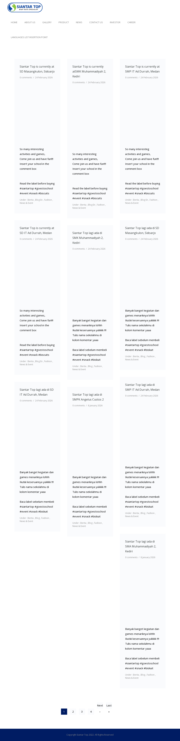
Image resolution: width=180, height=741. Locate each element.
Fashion (48, 199)
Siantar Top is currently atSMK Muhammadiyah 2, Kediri (89, 71)
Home (14, 22)
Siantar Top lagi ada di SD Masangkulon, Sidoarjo (142, 230)
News (79, 22)
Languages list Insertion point (29, 37)
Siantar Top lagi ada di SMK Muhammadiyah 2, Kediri (87, 238)
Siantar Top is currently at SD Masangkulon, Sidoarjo (37, 69)
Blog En (39, 199)
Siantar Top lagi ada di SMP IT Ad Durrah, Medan (142, 387)
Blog (143, 356)
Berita (30, 199)
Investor (115, 22)
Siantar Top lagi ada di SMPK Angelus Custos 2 (88, 397)
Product (64, 22)
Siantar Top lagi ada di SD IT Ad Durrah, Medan (37, 392)
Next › (100, 706)
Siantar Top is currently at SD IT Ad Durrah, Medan (37, 230)
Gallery (47, 22)
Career (131, 22)
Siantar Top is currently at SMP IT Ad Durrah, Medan (142, 69)
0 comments (26, 77)
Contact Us (96, 22)
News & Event (26, 202)
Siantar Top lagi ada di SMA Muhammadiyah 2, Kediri (140, 546)
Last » (109, 706)
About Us (29, 22)
